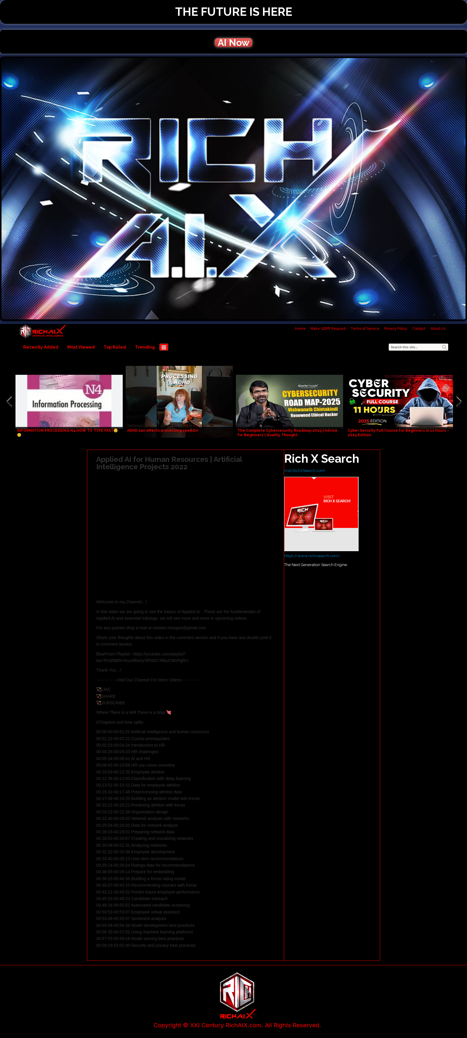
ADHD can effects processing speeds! (162, 430)
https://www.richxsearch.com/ (312, 556)
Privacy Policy (395, 329)
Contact (419, 329)
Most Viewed (81, 347)
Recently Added (40, 347)
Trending (145, 347)
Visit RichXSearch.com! (304, 470)
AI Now (233, 42)
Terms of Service (365, 329)
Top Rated (115, 347)
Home (300, 329)
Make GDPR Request (328, 329)
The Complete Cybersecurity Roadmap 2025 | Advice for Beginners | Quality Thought (287, 432)
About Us (438, 329)
